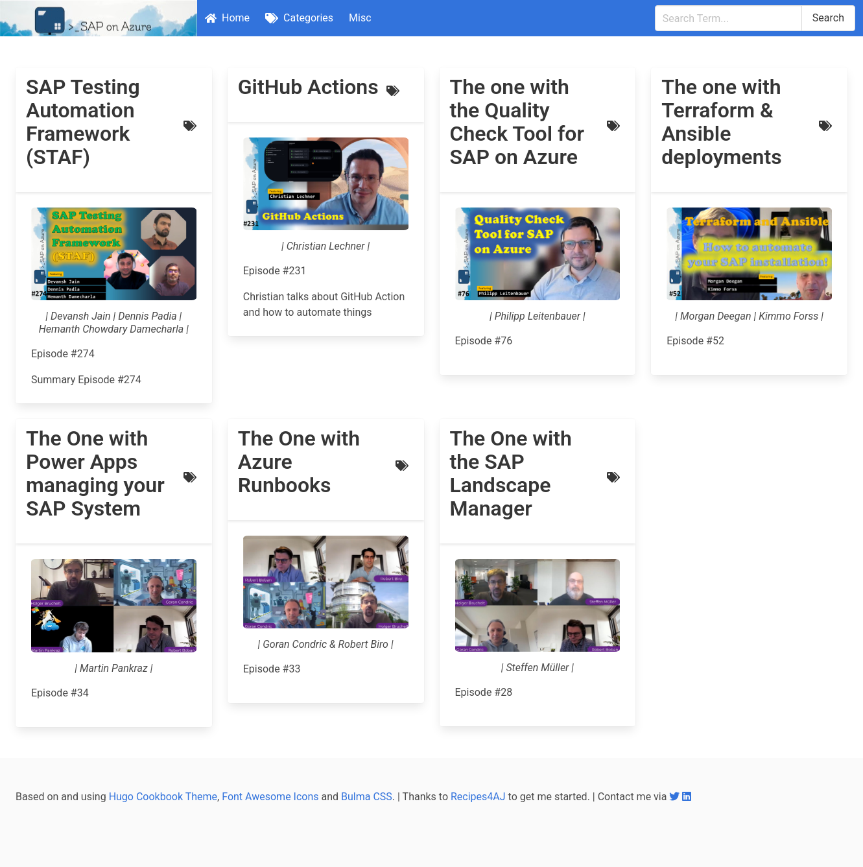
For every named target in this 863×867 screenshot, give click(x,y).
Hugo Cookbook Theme (163, 796)
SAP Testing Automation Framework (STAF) (83, 122)
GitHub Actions (308, 87)
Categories (299, 18)
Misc (360, 18)
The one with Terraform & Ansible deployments (721, 122)
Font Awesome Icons (270, 796)
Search (828, 18)
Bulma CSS (366, 796)
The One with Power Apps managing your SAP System (95, 473)
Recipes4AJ (478, 796)
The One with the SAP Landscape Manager (511, 473)
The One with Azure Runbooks (299, 462)
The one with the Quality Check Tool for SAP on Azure (517, 122)
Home (227, 18)
